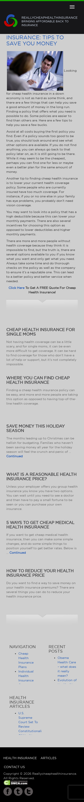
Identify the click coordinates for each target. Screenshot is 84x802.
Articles (48, 758)
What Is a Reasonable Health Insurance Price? (41, 476)
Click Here (16, 288)
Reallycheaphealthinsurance (50, 21)
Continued (14, 456)
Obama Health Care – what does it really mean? (67, 666)
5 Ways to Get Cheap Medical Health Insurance (40, 524)
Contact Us (14, 767)
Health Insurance (20, 758)
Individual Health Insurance (26, 676)
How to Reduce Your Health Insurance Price (40, 573)
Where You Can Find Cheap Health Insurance (38, 380)
